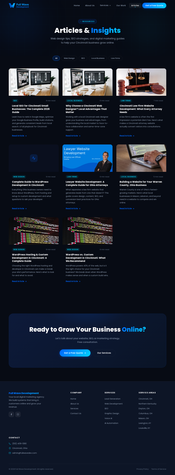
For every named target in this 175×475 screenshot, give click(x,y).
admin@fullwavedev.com (24, 453)
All (56, 58)
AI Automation (111, 423)
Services (105, 5)
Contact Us (75, 413)
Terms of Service (158, 469)
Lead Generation (112, 398)
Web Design (69, 58)
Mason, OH (144, 418)
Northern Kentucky (147, 403)
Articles (135, 5)
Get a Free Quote (154, 5)
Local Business (97, 58)
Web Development (114, 403)
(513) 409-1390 (19, 443)
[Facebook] (11, 414)
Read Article (19, 135)
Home (77, 5)
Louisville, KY (144, 428)
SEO (83, 58)
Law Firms (115, 58)
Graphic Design (112, 413)
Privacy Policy (143, 469)
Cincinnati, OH (145, 398)
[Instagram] (18, 414)
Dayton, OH (144, 408)
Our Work (121, 5)
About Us (89, 5)
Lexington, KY (145, 423)
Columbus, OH (145, 413)
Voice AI (108, 418)
